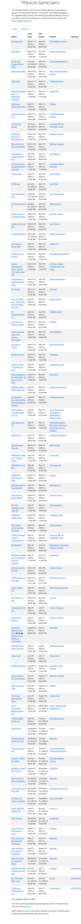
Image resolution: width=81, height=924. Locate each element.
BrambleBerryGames (58, 41)
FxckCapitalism (56, 505)
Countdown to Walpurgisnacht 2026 (18, 282)
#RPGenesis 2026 (18, 666)
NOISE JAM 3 (16, 545)
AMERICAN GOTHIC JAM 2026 (16, 478)
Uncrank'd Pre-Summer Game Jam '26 (17, 413)
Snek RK (59, 548)
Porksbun (59, 608)
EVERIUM (53, 768)
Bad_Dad (53, 425)
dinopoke (54, 164)
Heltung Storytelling (58, 435)
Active (14, 29)
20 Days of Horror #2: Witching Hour (17, 137)
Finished (24, 29)
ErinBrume (54, 818)
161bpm (53, 264)
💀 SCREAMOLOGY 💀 (17, 315)
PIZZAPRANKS (55, 332)
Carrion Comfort (56, 618)
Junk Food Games (57, 194)
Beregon (53, 134)
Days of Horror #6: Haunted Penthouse (17, 851)
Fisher (52, 608)
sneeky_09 (54, 244)
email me (27, 21)
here (28, 906)
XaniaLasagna (55, 418)
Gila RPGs (54, 184)
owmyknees (55, 708)
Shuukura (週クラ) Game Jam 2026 (17, 367)
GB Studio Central (57, 422)
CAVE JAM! (15, 81)
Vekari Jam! (16, 656)
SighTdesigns (55, 485)
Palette (52, 548)
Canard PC (54, 374)
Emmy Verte (30, 911)
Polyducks (54, 354)
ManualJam (16, 51)
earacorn (53, 808)
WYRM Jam (15, 184)
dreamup (53, 666)
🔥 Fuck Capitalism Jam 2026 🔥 (17, 508)
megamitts (54, 91)
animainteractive (57, 397)
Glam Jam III (16, 818)
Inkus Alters (55, 656)
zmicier (60, 214)
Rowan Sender (56, 299)
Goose (52, 878)
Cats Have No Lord (57, 578)
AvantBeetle (55, 154)
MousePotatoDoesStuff (59, 254)
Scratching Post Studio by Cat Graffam (58, 428)
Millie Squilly (55, 445)
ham (62, 364)
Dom (52, 410)
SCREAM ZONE (56, 312)
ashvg (52, 706)
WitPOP (53, 686)
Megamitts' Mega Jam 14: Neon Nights (18, 458)
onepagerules (55, 465)
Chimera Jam (16, 174)
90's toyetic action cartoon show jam (17, 528)
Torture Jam (16, 728)
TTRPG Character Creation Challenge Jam (18, 538)
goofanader (54, 364)
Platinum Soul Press (58, 751)
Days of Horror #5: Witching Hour (17, 831)
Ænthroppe (54, 545)
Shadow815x (55, 415)
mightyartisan (55, 525)
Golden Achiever (56, 81)
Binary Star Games (57, 234)
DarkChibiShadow (57, 748)
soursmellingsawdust (59, 61)
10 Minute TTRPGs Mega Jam (17, 891)
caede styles (55, 696)
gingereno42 (61, 706)
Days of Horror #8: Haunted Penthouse (17, 841)
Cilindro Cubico (56, 495)
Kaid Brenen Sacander (59, 588)
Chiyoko (53, 322)
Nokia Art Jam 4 (17, 354)
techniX (53, 214)
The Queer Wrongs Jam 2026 (16, 698)
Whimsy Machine (57, 344)
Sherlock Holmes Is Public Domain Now (18, 871)
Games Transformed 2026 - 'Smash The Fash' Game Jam (18, 269)
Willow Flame (55, 204)
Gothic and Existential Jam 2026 (17, 64)
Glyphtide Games (57, 718)
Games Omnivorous (58, 387)
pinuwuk (53, 289)
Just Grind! (15, 289)
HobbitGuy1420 (56, 515)
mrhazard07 (55, 412)
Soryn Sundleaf (56, 798)
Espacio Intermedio (58, 51)
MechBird (54, 628)
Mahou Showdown (57, 279)
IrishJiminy (59, 410)
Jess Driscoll (55, 224)
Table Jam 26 (16, 435)
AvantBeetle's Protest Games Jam (17, 157)
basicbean (64, 545)
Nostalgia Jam (17, 41)
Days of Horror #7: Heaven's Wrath (17, 861)
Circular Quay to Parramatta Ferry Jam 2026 (18, 167)
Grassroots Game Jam (59, 788)
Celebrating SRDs (18, 71)
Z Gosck (53, 598)
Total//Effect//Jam (18, 234)
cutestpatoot (55, 888)
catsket (53, 475)
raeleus (61, 134)
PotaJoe (53, 104)
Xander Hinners (56, 568)
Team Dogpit (55, 174)
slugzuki (53, 868)
